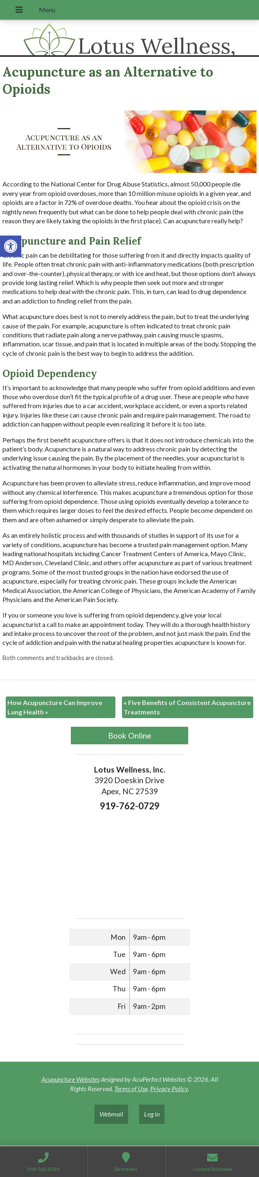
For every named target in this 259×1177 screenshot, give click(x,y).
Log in (152, 1114)
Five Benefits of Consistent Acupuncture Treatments (187, 707)
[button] (10, 246)
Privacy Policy (169, 1088)
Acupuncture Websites (70, 1079)
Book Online (129, 735)
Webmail (111, 1114)
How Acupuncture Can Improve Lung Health (54, 707)
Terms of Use (131, 1088)
